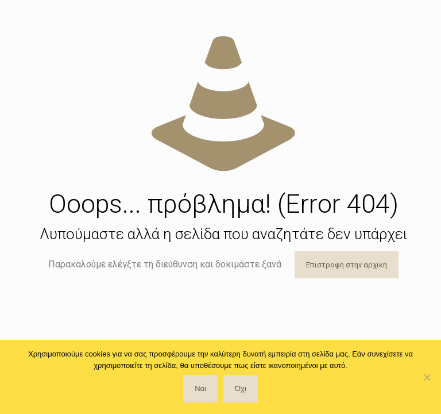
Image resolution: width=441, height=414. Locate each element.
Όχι (240, 388)
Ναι (200, 388)
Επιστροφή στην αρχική (346, 264)
